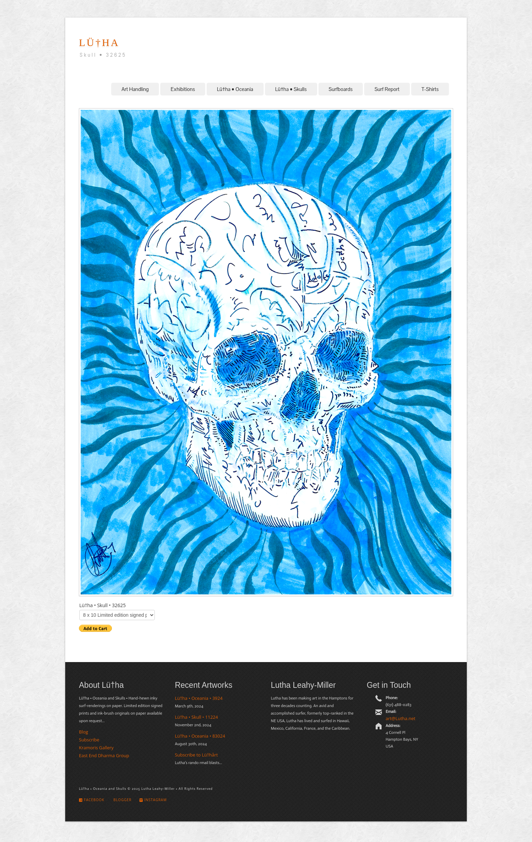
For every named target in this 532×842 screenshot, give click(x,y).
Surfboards (341, 89)
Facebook (91, 799)
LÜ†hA (99, 42)
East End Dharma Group (104, 755)
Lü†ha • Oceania (235, 89)
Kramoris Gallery (96, 747)
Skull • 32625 (103, 54)
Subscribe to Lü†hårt (196, 755)
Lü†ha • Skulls (291, 89)
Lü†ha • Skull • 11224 (196, 717)
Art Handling (135, 89)
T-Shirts (430, 89)
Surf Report (387, 89)
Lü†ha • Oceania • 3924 (198, 698)
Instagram (153, 799)
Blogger (121, 799)
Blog (83, 732)
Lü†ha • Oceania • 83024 (200, 736)
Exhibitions (183, 89)
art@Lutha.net (400, 718)
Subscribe (89, 740)
